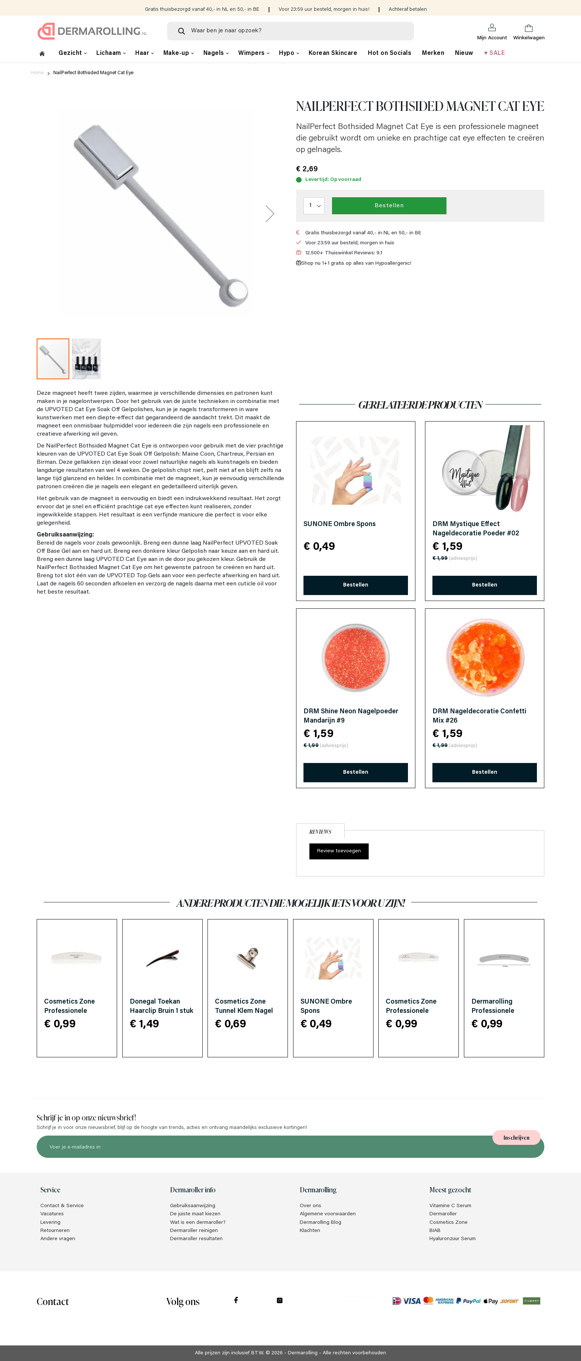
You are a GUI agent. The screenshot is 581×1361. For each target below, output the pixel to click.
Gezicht (71, 53)
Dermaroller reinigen (194, 1230)
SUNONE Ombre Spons (339, 524)
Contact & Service (62, 1206)
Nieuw (464, 53)
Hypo (287, 53)
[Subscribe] (516, 1137)
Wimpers (252, 53)
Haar (143, 53)
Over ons (310, 1206)
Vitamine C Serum (450, 1206)
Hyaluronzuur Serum (452, 1239)
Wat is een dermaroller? (198, 1222)
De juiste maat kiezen (195, 1214)
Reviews (320, 831)
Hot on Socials (389, 53)
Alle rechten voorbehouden (354, 1353)
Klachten (310, 1230)
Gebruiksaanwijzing (192, 1206)
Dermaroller (443, 1214)
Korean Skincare (333, 53)
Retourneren (55, 1230)
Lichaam (109, 53)
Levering (50, 1222)
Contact (53, 1301)
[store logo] (96, 31)
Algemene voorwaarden (328, 1214)
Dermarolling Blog (320, 1222)
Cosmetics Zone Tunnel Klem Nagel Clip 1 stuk (244, 1011)
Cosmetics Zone (448, 1222)
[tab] (320, 830)
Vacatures (52, 1214)
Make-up (177, 53)
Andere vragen (57, 1239)
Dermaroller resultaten (196, 1239)
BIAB (435, 1230)
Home (37, 72)
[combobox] (290, 31)
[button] (270, 213)
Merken (433, 53)
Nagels (214, 53)
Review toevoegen (339, 851)
